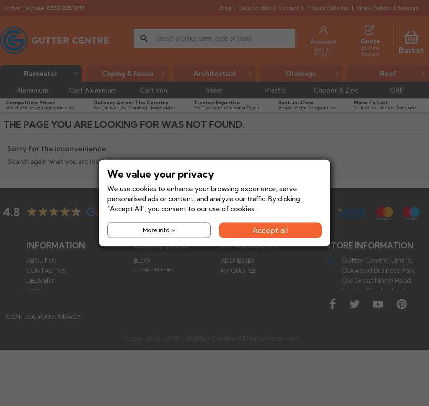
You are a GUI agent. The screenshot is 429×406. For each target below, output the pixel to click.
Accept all (270, 230)
